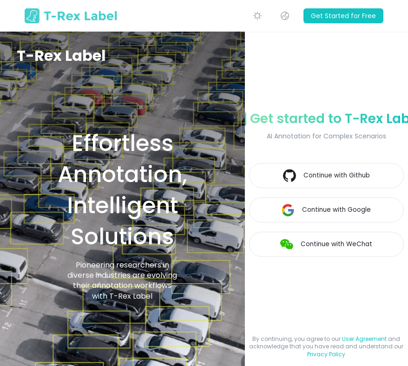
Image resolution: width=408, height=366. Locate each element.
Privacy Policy (326, 354)
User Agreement (364, 339)
